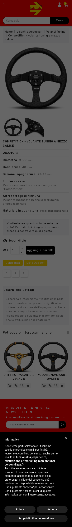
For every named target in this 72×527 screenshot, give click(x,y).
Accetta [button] (52, 509)
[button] (65, 437)
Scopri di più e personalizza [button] (36, 518)
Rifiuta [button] (20, 509)
